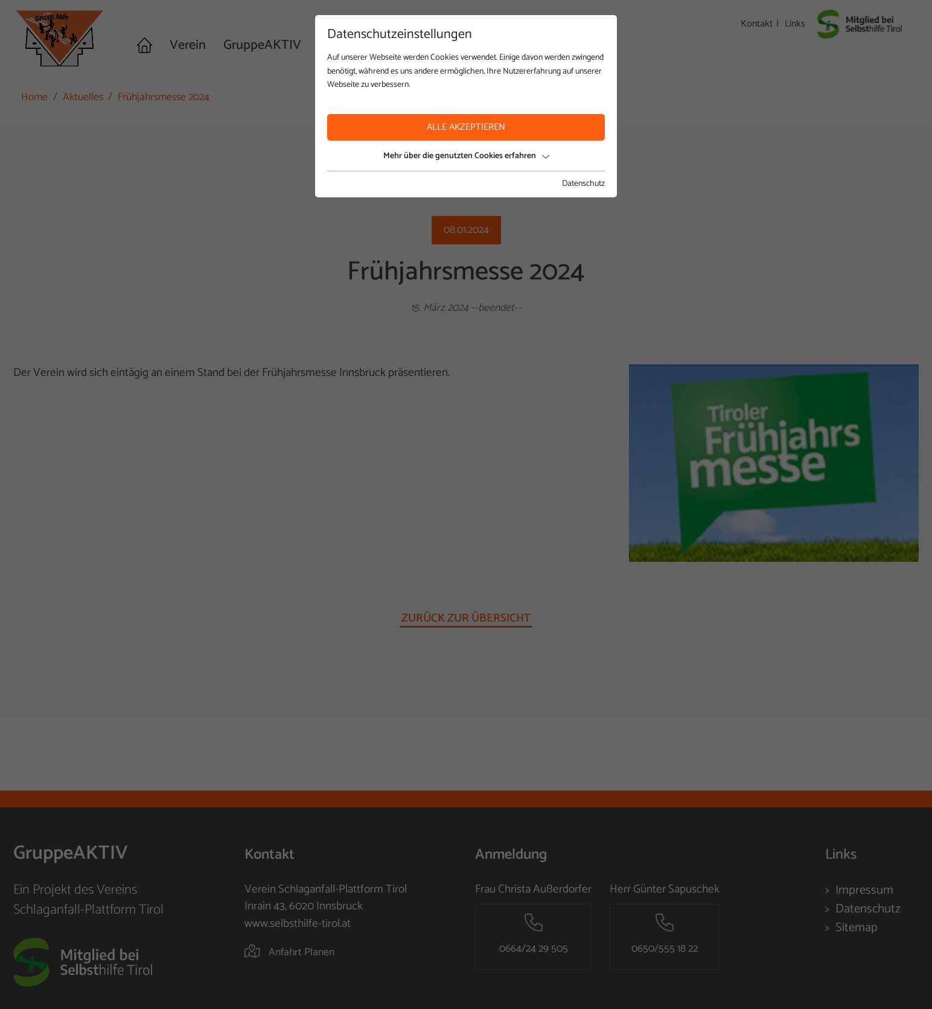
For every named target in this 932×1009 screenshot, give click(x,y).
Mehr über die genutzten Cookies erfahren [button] (466, 156)
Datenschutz (583, 184)
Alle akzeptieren (466, 127)
